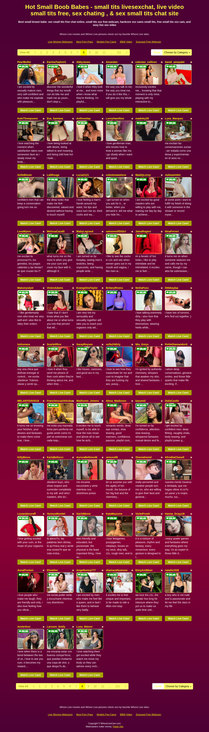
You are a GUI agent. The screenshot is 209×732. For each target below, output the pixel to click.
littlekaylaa (171, 287)
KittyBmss (23, 457)
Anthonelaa (83, 118)
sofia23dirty (113, 344)
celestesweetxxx (116, 174)
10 (96, 52)
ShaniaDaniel (143, 457)
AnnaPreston (25, 570)
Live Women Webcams (60, 41)
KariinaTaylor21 (56, 62)
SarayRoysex (84, 344)
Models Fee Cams (106, 41)
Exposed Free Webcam (148, 41)
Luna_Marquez (174, 118)
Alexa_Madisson (116, 400)
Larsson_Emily (56, 626)
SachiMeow (83, 513)
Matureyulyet (25, 287)
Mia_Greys (142, 344)
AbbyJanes (83, 62)
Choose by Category (177, 52)
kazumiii (140, 400)
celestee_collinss (146, 62)
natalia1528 (172, 570)
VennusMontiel (56, 513)
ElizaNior (52, 570)
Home (156, 52)
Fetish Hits (118, 726)
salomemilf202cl (116, 231)
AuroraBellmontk (87, 457)
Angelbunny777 (86, 570)
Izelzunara (23, 344)
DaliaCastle (172, 400)
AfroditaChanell (174, 457)
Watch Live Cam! (30, 110)
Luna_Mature (84, 626)
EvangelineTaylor (87, 287)
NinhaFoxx (142, 287)
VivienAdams (55, 287)
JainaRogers (143, 231)
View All (25, 52)
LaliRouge (53, 174)
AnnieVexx (24, 626)
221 (119, 52)
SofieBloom (24, 174)
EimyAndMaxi (143, 570)
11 (104, 52)
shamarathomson (117, 570)
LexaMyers (24, 231)
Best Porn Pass (84, 41)
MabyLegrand (84, 231)
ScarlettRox (54, 344)
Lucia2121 (82, 174)
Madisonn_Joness (87, 400)
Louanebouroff (26, 513)
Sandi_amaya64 (174, 62)
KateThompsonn (27, 118)
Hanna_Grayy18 (175, 513)
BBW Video (126, 41)
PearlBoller (24, 62)
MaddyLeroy (143, 174)
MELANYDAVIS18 (28, 400)
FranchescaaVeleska (59, 400)
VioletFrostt (142, 513)
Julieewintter (173, 174)
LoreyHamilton (115, 118)
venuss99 (112, 457)
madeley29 (142, 118)
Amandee (112, 62)
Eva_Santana (55, 118)
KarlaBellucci (55, 457)
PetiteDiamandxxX (176, 344)
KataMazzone (114, 513)
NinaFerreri (172, 231)
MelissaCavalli (56, 231)
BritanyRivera (114, 287)
